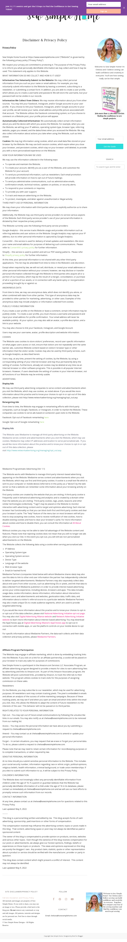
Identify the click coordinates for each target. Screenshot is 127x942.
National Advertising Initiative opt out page (64, 613)
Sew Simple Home (57, 936)
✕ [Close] (124, 8)
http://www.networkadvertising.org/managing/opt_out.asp (34, 450)
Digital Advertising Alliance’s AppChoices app (44, 622)
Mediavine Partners (46, 636)
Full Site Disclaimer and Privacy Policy (18, 898)
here (46, 417)
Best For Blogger (77, 936)
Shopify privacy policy (15, 255)
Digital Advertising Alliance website (35, 616)
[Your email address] (109, 139)
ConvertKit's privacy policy (22, 247)
